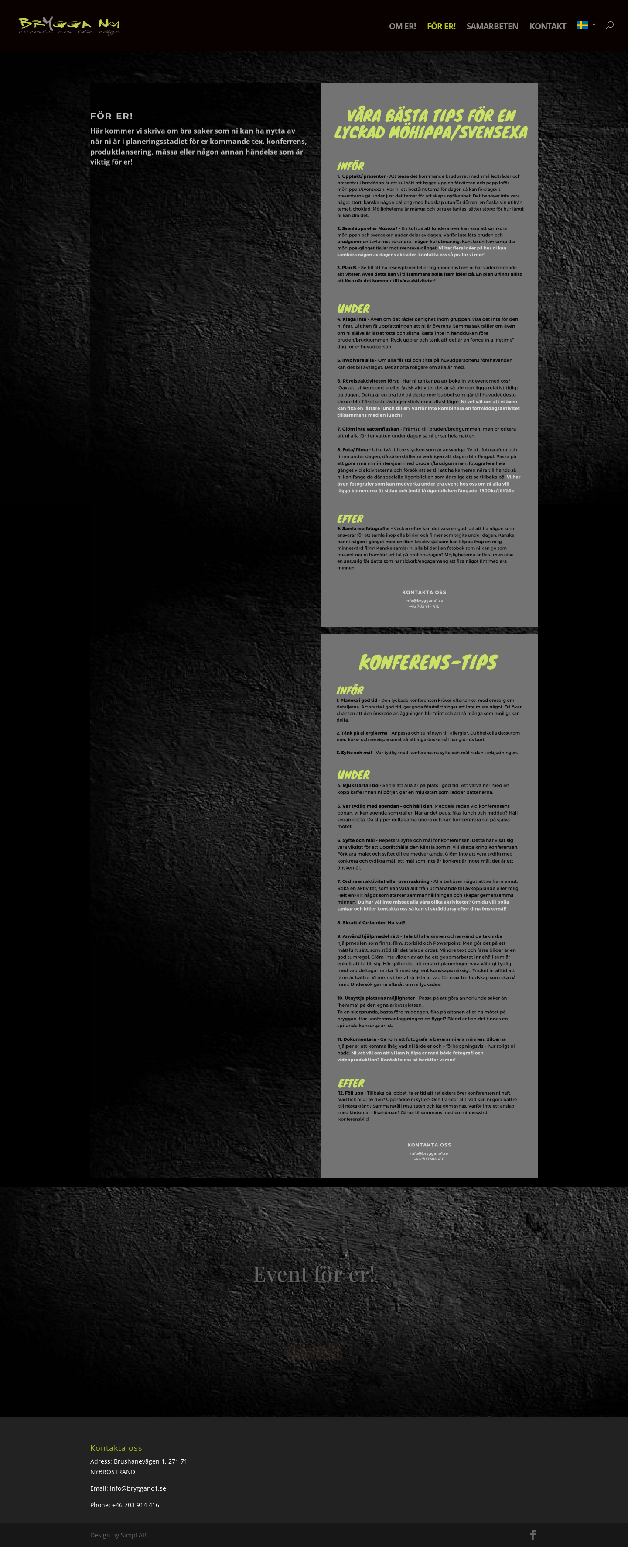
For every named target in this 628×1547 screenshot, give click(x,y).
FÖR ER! (441, 27)
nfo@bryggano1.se (139, 1488)
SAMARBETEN (492, 27)
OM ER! (402, 27)
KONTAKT (547, 27)
